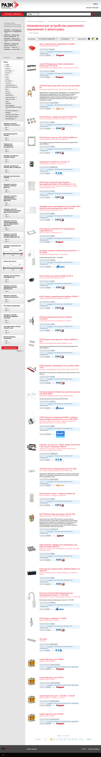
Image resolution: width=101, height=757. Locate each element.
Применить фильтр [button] (10, 348)
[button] (93, 14)
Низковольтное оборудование (35, 21)
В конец (88, 739)
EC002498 (50, 51)
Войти (95, 4)
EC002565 (50, 667)
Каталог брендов (32, 749)
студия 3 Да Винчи (93, 749)
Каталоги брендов (92, 7)
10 (75, 739)
